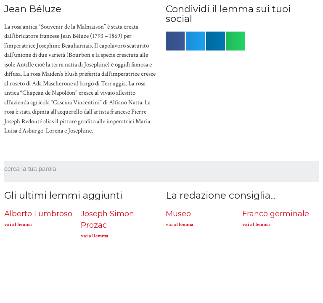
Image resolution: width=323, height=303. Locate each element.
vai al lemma (18, 224)
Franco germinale (275, 213)
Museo (178, 213)
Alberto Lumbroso (38, 213)
